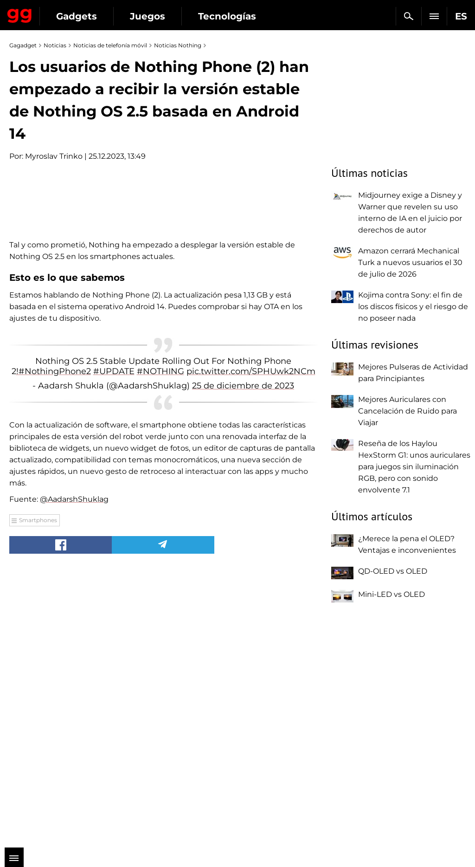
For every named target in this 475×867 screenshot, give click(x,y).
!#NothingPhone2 (53, 642)
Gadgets (76, 16)
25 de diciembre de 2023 (243, 657)
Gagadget (19, 14)
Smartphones (38, 790)
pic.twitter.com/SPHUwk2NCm (250, 642)
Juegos (147, 16)
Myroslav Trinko (54, 156)
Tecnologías (227, 16)
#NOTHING (160, 642)
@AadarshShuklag (74, 769)
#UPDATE (114, 642)
